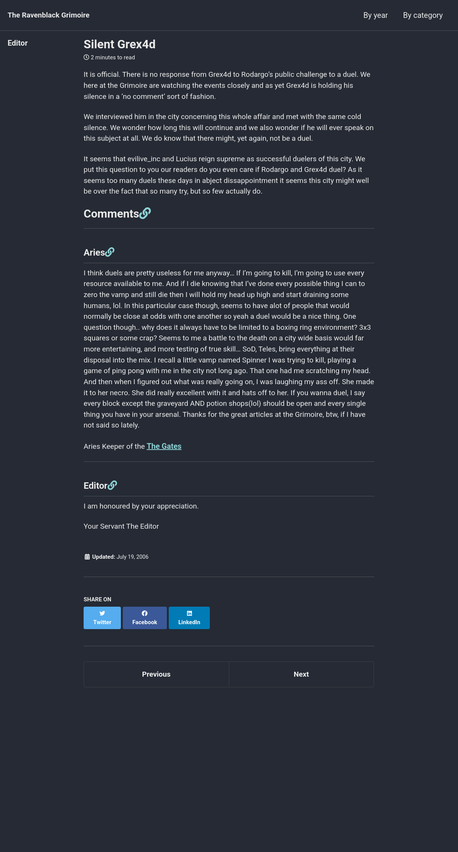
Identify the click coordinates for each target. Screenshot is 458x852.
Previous (156, 686)
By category (423, 15)
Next (301, 686)
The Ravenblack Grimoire (51, 15)
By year (375, 15)
